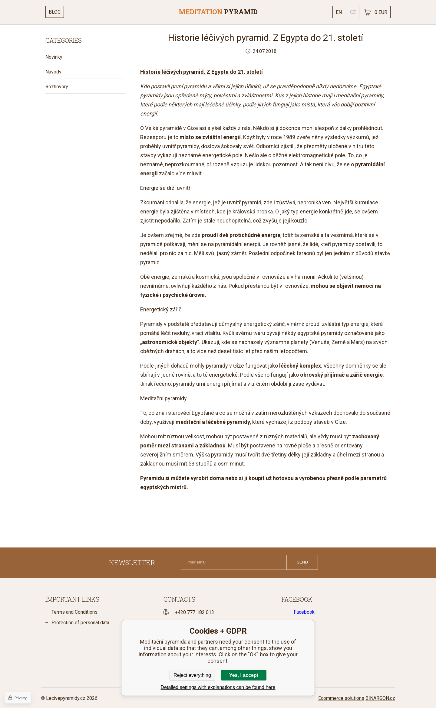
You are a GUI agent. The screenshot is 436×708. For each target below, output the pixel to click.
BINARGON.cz (380, 698)
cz (353, 12)
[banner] (218, 12)
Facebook (304, 612)
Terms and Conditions (74, 612)
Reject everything (192, 675)
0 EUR (381, 12)
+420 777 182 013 (194, 612)
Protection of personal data (80, 622)
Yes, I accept (243, 675)
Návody (53, 72)
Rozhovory (56, 86)
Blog (55, 12)
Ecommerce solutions (341, 698)
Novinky (53, 57)
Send (302, 562)
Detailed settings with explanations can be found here (218, 687)
